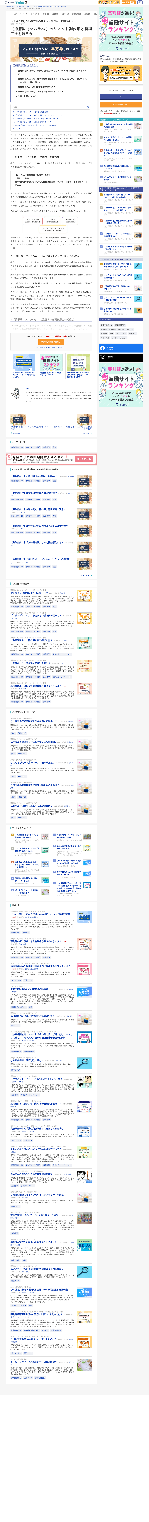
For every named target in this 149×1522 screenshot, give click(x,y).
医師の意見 (15, 932)
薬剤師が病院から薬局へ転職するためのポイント (35, 1242)
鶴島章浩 (13, 1106)
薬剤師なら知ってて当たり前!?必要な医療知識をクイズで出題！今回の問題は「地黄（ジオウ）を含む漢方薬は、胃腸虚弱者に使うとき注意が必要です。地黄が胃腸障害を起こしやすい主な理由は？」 (42, 748)
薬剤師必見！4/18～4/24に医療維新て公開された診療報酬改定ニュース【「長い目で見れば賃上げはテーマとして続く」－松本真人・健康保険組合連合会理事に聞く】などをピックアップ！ (42, 1046)
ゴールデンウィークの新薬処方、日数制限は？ (34, 1362)
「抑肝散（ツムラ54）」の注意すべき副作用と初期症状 (36, 119)
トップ (14, 14)
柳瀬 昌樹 (70, 1016)
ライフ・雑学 (16, 980)
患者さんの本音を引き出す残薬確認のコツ (31, 1174)
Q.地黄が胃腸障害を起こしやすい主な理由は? (33, 742)
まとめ (17, 129)
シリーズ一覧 (35, 14)
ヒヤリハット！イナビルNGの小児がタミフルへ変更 (36, 1079)
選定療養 (55, 14)
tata (22, 529)
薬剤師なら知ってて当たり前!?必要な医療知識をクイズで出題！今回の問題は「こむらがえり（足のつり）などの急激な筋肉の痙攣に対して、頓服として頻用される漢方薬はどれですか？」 (42, 770)
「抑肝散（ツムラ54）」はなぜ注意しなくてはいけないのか (38, 115)
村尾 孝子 (67, 1174)
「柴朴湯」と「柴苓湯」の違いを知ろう (30, 663)
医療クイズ (65, 14)
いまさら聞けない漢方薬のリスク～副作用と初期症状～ (50, 7)
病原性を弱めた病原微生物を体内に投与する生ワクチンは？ (40, 966)
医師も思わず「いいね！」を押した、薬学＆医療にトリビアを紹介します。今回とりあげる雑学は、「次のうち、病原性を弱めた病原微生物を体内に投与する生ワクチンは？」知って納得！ (42, 974)
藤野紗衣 (71, 721)
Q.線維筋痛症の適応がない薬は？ (27, 1060)
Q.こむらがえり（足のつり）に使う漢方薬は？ (34, 762)
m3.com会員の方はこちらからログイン (51, 347)
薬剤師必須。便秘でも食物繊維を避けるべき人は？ (36, 686)
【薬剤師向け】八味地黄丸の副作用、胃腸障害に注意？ (38, 509)
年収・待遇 (15, 1260)
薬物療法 (25, 932)
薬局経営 (45, 1330)
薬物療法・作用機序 (33, 447)
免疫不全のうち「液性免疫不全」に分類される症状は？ (38, 1128)
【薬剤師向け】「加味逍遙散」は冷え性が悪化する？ (37, 542)
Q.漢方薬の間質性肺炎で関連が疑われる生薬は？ (35, 785)
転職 (30, 1007)
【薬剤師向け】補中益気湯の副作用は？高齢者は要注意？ (39, 526)
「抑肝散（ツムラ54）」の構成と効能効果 (31, 112)
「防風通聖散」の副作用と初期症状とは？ (31, 640)
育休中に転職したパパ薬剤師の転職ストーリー (34, 989)
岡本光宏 (13, 1152)
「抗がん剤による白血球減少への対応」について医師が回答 (40, 914)
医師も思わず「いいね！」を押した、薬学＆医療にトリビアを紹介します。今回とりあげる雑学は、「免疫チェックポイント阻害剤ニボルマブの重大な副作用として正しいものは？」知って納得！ (42, 1347)
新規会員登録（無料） (51, 342)
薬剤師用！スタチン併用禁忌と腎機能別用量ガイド (36, 1104)
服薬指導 (87, 14)
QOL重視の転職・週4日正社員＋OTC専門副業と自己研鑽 (39, 1289)
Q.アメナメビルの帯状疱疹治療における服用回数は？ (37, 1269)
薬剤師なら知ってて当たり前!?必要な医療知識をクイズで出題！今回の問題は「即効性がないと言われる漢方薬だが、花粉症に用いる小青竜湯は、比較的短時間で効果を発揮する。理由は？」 (42, 727)
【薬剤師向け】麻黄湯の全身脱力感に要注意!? (33, 493)
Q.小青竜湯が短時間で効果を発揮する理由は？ (34, 721)
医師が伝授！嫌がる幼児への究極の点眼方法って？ (36, 1149)
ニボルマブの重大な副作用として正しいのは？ (34, 1339)
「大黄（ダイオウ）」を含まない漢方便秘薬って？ (36, 615)
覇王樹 (23, 512)
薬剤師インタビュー (18, 1007)
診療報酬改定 (76, 14)
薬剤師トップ (10, 7)
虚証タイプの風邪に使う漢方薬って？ (29, 593)
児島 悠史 (63, 593)
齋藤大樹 (71, 476)
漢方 (54, 447)
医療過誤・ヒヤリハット (62, 654)
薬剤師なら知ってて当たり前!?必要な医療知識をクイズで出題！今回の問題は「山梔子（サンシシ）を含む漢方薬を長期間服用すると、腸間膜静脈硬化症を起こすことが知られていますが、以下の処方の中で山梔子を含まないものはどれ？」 (42, 812)
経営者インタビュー (125, 329)
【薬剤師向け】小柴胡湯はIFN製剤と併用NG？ (34, 476)
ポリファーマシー (27, 1186)
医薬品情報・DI (17, 447)
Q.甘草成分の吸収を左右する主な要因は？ (31, 806)
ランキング (23, 14)
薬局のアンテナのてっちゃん (20, 1317)
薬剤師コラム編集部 (31, 917)
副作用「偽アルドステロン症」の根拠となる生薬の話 (35, 125)
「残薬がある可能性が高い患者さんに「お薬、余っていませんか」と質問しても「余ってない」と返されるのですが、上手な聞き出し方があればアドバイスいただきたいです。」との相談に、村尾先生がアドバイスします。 (42, 1180)
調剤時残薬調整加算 (31, 1330)
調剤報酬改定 (16, 1052)
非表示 (87, 107)
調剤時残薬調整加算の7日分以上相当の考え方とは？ (36, 1314)
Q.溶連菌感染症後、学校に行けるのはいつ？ (32, 1016)
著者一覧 (46, 14)
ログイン (140, 2)
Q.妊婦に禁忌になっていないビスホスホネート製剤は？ (38, 1194)
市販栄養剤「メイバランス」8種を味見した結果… (35, 1215)
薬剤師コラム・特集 (23, 7)
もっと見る (86, 575)
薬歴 (95, 14)
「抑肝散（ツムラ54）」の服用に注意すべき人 (33, 122)
